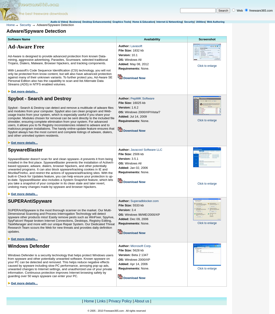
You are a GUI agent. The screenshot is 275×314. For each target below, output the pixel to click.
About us (141, 301)
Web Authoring (216, 21)
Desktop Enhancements (96, 21)
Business (74, 21)
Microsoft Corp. (141, 246)
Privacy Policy (120, 301)
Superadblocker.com (145, 201)
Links (101, 301)
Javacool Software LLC (146, 149)
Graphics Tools (121, 21)
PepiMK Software (142, 98)
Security (189, 21)
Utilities (200, 21)
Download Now (134, 78)
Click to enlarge (207, 65)
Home (10, 25)
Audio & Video (59, 21)
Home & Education (143, 21)
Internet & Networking (169, 21)
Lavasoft (136, 46)
